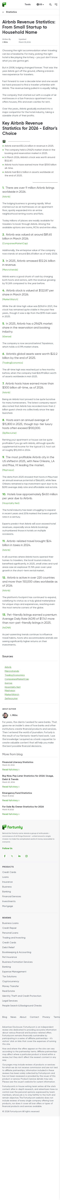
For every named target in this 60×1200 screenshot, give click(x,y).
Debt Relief (8, 947)
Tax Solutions (9, 977)
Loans (5, 877)
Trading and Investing (13, 938)
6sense (8, 683)
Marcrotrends (12, 671)
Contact (34, 1017)
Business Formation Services (17, 962)
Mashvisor (10, 691)
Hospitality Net (12, 687)
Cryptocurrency (10, 981)
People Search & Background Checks (22, 1006)
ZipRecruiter (11, 699)
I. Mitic (5, 42)
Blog (4, 1017)
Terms (57, 1017)
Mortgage (7, 906)
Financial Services (11, 896)
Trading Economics (15, 675)
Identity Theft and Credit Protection (21, 996)
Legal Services (10, 1001)
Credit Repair (9, 928)
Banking (6, 892)
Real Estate (8, 991)
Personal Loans (10, 933)
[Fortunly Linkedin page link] (19, 856)
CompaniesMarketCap (17, 679)
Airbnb (8, 667)
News (13, 1017)
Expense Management (14, 972)
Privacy (46, 1017)
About (23, 1017)
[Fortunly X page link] (12, 856)
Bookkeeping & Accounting (16, 952)
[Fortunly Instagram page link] (26, 856)
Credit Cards (9, 872)
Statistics (11, 12)
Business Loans (10, 923)
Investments (9, 901)
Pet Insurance (9, 957)
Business (7, 887)
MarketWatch (12, 695)
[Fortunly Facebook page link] (4, 856)
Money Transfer (10, 986)
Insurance (7, 882)
